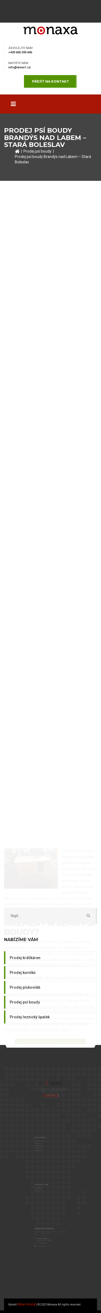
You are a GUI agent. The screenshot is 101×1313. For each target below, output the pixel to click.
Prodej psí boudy (37, 151)
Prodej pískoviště (25, 987)
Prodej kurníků (23, 972)
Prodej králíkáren (25, 958)
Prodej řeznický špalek (30, 1017)
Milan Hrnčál (27, 1304)
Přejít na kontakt (50, 81)
